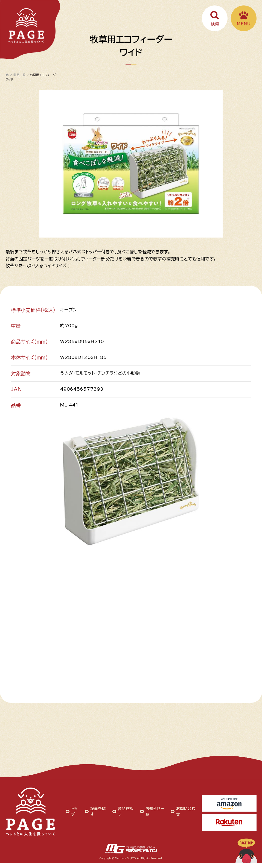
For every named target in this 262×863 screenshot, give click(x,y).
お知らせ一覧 (154, 811)
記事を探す (98, 811)
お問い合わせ (185, 811)
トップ (74, 811)
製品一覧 (19, 74)
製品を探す (125, 811)
